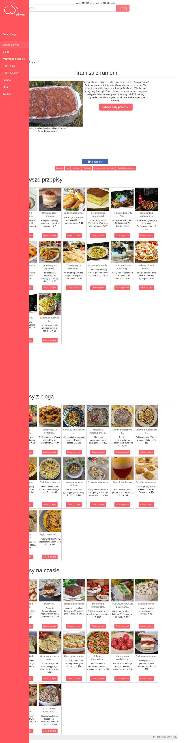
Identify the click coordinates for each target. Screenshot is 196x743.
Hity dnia (8, 66)
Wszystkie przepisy (13, 59)
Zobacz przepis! (42, 235)
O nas (5, 52)
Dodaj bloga (9, 34)
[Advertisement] (112, 36)
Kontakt (7, 94)
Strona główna (10, 45)
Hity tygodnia (10, 73)
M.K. (192, 737)
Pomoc (6, 80)
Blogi (5, 87)
